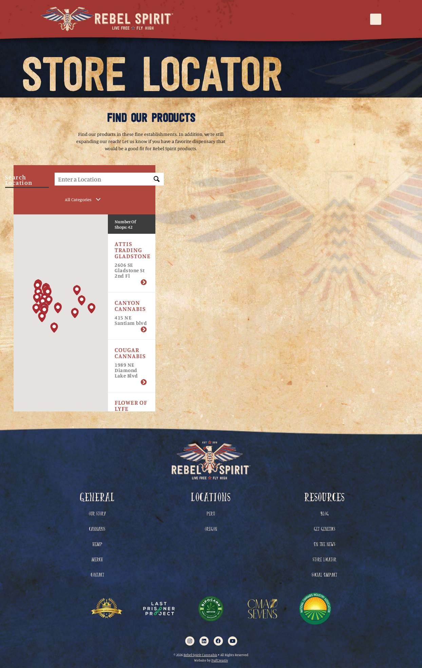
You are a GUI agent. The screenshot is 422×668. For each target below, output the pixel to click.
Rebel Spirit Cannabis (200, 654)
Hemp (97, 544)
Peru (211, 513)
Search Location (19, 181)
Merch (97, 559)
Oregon (211, 529)
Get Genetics (324, 529)
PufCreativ (219, 660)
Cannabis (97, 529)
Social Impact (324, 575)
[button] (375, 19)
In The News (324, 544)
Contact (97, 575)
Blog (325, 513)
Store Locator (325, 559)
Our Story (97, 513)
